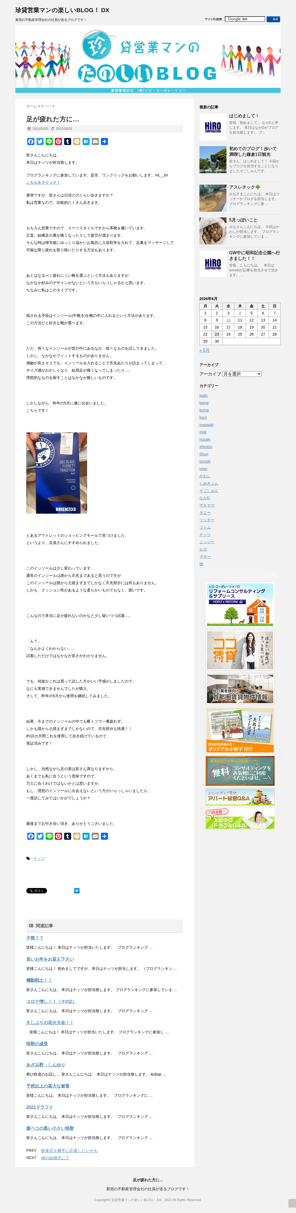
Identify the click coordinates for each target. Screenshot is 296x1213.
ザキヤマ (207, 505)
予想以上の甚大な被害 (48, 1086)
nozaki (204, 439)
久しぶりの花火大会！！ (50, 1022)
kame (204, 403)
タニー (205, 512)
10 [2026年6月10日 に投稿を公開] (228, 320)
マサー (205, 556)
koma (204, 410)
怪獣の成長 (37, 1043)
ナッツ (39, 858)
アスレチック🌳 (245, 187)
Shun (203, 454)
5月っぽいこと (243, 220)
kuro (203, 417)
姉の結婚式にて (55, 1158)
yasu (203, 468)
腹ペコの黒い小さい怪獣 (50, 1128)
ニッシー (207, 542)
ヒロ (203, 549)
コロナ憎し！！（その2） (51, 1001)
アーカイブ (210, 374)
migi (202, 432)
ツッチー (207, 520)
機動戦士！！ (39, 980)
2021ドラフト (39, 1107)
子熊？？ (35, 938)
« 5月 (204, 350)
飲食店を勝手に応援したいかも (69, 1150)
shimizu (205, 447)
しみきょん (208, 483)
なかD (204, 498)
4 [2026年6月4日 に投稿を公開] (240, 313)
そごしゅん (208, 490)
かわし (205, 476)
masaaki (206, 425)
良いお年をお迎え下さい (50, 959)
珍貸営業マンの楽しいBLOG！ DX (62, 10)
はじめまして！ (244, 116)
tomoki (205, 461)
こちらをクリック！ (43, 182)
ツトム (205, 527)
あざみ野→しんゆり (45, 1065)
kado (203, 395)
